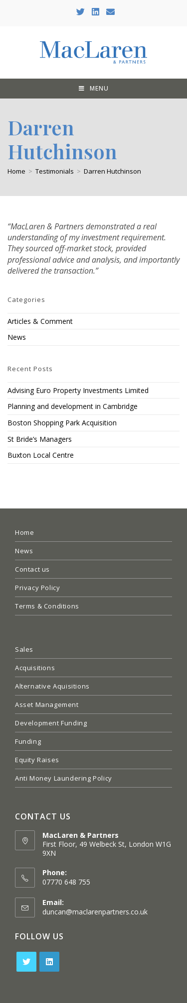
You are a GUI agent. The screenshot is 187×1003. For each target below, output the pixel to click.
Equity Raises (37, 759)
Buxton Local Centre (40, 455)
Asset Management (47, 704)
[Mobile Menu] (94, 89)
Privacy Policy (37, 587)
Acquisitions (35, 667)
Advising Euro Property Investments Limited (78, 390)
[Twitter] (26, 962)
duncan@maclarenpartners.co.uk (95, 911)
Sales (24, 649)
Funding (28, 741)
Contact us (32, 569)
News (16, 337)
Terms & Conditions (47, 606)
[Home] (16, 171)
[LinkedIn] (49, 962)
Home (24, 532)
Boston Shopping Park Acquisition (62, 422)
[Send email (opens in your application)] (109, 11)
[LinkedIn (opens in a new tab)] (95, 11)
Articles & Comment (40, 321)
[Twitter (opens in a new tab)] (80, 11)
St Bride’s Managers (39, 439)
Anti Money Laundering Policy (63, 778)
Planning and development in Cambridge (72, 406)
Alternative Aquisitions (52, 686)
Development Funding (51, 722)
